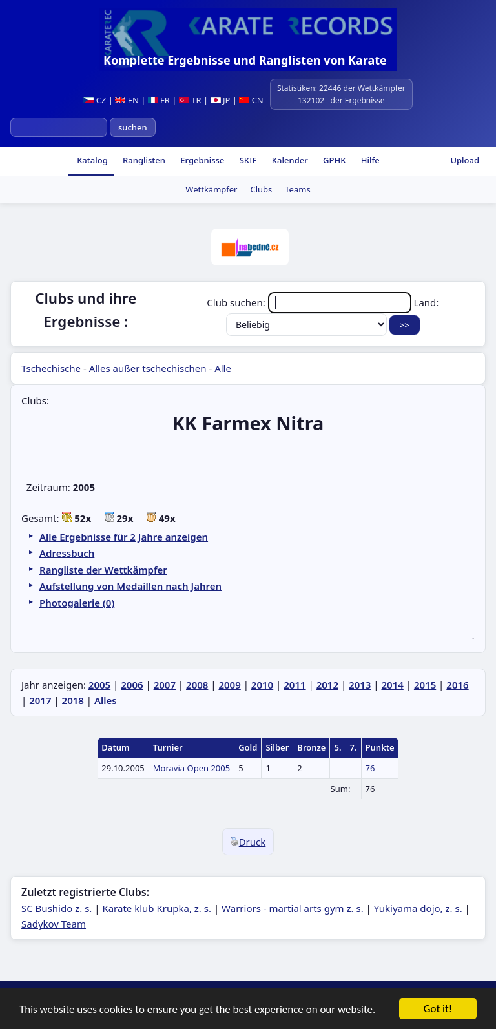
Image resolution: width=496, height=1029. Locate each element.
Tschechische (51, 368)
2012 (327, 684)
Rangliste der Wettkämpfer (103, 569)
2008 (197, 684)
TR (190, 100)
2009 (229, 684)
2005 (99, 684)
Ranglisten (143, 160)
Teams (297, 189)
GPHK (333, 160)
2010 (262, 684)
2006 (132, 684)
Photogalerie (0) (76, 602)
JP (221, 100)
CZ (94, 100)
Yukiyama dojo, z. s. (418, 908)
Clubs (261, 189)
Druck (248, 841)
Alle (222, 368)
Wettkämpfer (211, 189)
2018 (73, 700)
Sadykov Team (53, 923)
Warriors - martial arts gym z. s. (293, 908)
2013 (360, 684)
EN (127, 100)
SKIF (246, 160)
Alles (105, 700)
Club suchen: (310, 302)
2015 (425, 684)
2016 (457, 684)
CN (251, 100)
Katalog (91, 160)
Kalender (288, 160)
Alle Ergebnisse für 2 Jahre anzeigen (123, 536)
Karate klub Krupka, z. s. (156, 908)
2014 (392, 684)
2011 (294, 684)
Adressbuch (66, 552)
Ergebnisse (201, 160)
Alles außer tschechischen (148, 368)
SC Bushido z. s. (56, 908)
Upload (464, 160)
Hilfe (368, 160)
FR (159, 100)
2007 (165, 684)
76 (370, 768)
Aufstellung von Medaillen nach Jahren (130, 585)
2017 (40, 700)
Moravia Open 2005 (191, 768)
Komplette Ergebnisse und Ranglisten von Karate (245, 60)
